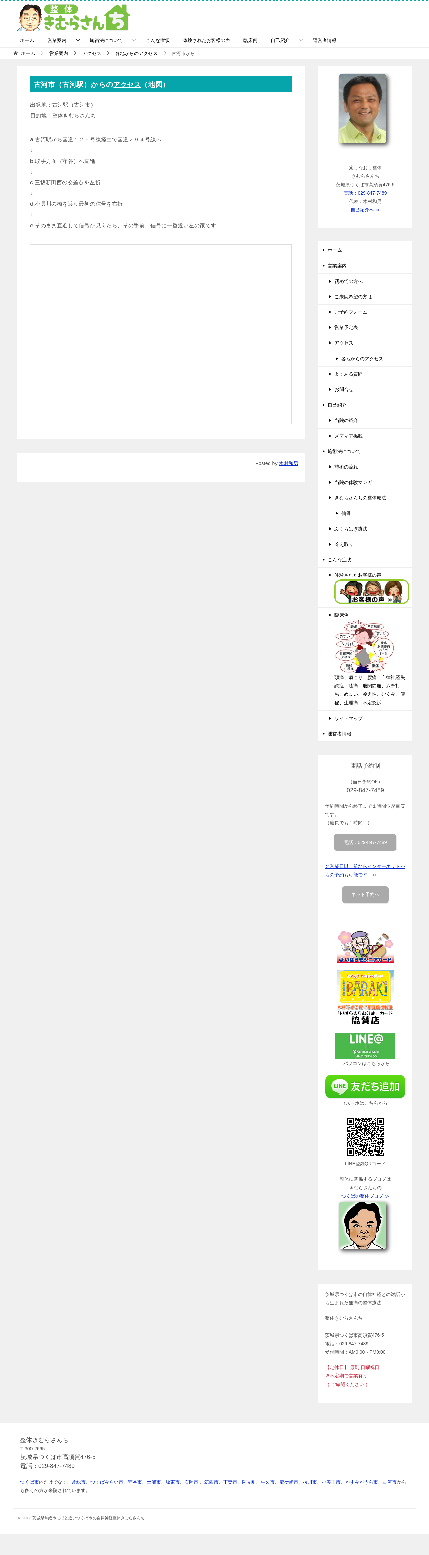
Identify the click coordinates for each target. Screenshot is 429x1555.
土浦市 (154, 1482)
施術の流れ (346, 467)
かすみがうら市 (361, 1482)
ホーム (27, 40)
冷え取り (343, 544)
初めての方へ (348, 281)
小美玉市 (331, 1482)
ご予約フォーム (350, 312)
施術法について (106, 40)
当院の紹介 (346, 420)
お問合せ (343, 389)
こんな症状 (158, 40)
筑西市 (211, 1482)
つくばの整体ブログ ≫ (365, 1196)
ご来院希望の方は (353, 296)
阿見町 (249, 1482)
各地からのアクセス (362, 358)
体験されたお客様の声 (206, 40)
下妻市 (230, 1482)
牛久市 (268, 1482)
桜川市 (310, 1482)
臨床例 (250, 40)
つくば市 (29, 1482)
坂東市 (173, 1482)
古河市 (390, 1482)
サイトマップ (348, 718)
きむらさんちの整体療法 (360, 497)
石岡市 (191, 1482)
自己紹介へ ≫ (365, 209)
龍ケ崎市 (289, 1482)
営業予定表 (346, 327)
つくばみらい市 (106, 1482)
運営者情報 (324, 40)
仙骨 (346, 513)
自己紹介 (280, 40)
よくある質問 (348, 374)
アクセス (128, 84)
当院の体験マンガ (353, 482)
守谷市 (135, 1482)
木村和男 (288, 463)
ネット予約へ (365, 894)
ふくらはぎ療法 (350, 529)
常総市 (79, 1482)
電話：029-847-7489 (365, 193)
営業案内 (57, 40)
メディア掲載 (348, 436)
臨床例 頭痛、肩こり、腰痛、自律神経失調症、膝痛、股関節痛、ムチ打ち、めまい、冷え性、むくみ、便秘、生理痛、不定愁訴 (369, 658)
